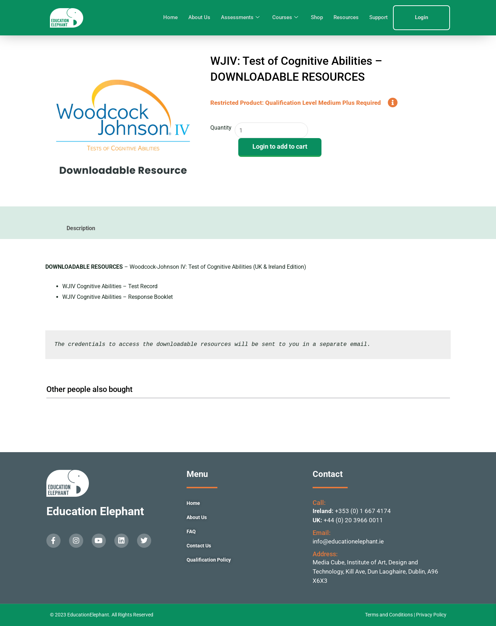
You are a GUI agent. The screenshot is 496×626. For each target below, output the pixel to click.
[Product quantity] (272, 130)
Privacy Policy (431, 615)
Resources (346, 17)
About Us (199, 17)
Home (170, 17)
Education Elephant (95, 511)
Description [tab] (81, 228)
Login (421, 17)
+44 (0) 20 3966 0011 (353, 520)
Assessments (240, 17)
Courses (285, 17)
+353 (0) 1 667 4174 (363, 510)
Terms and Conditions (389, 615)
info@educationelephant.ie (348, 541)
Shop (317, 17)
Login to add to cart (279, 146)
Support (378, 17)
